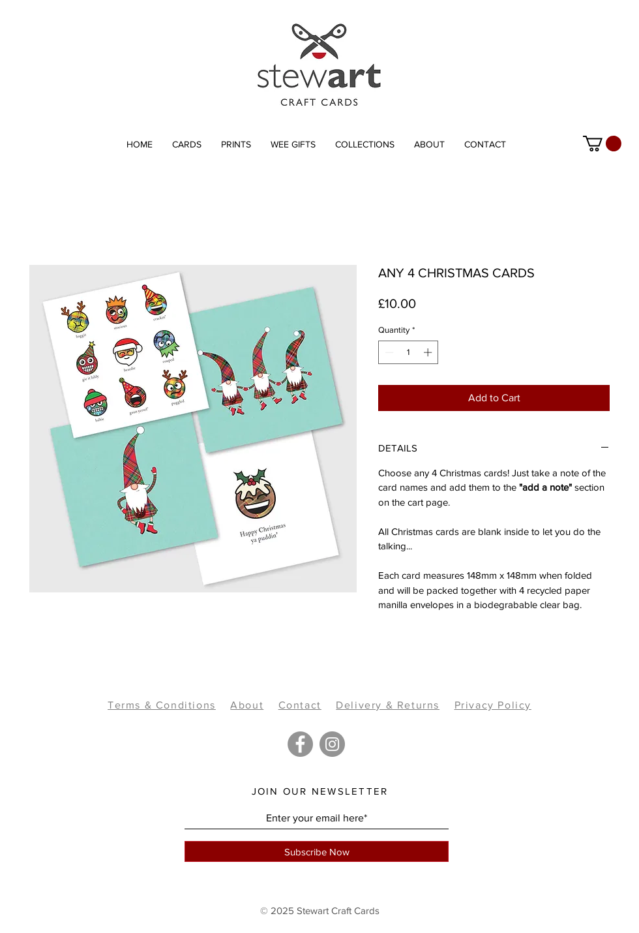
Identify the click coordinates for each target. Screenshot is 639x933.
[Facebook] (300, 744)
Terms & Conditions (162, 705)
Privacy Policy (492, 705)
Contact (299, 705)
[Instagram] (332, 744)
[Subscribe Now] (317, 851)
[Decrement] (388, 352)
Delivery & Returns (387, 705)
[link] (602, 143)
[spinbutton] (408, 352)
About (246, 705)
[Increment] (429, 352)
